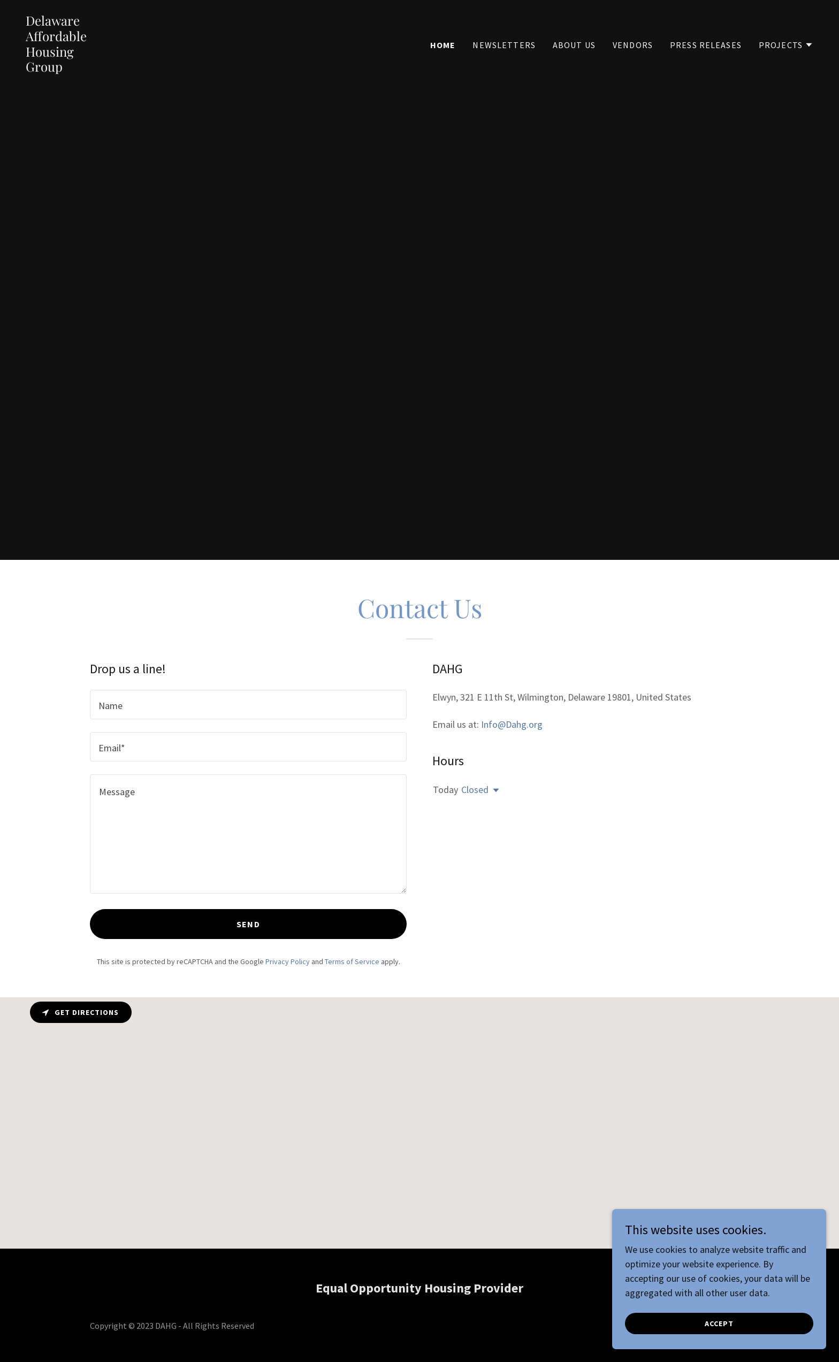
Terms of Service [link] (352, 961)
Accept (719, 1323)
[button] (786, 45)
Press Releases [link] (706, 45)
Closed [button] (475, 789)
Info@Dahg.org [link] (512, 724)
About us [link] (574, 45)
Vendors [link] (633, 45)
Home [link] (443, 45)
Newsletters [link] (504, 45)
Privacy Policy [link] (287, 961)
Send (248, 924)
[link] (56, 68)
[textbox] (248, 704)
